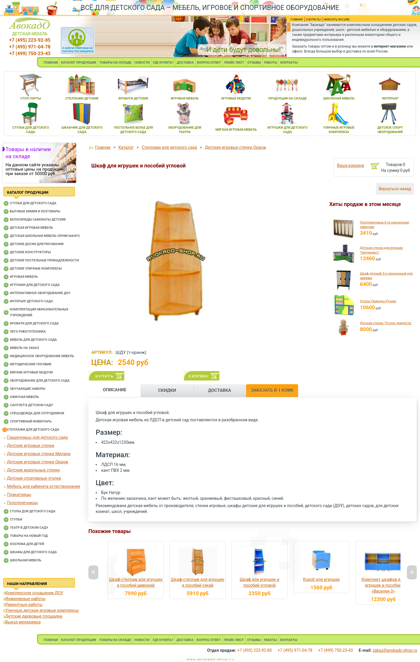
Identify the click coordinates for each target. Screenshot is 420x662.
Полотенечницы (22, 502)
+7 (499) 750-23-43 (29, 53)
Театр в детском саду (29, 528)
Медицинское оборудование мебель (42, 356)
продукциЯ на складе (287, 98)
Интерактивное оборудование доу (40, 293)
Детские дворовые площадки (33, 616)
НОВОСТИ (142, 62)
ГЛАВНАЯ (50, 62)
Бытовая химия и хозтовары (35, 211)
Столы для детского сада (32, 511)
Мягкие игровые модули (31, 372)
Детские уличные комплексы (36, 268)
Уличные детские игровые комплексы (42, 610)
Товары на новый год (29, 536)
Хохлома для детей (27, 544)
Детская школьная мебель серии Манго (45, 236)
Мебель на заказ (24, 348)
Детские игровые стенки (30, 445)
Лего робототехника (28, 331)
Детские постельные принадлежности (44, 260)
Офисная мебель (24, 397)
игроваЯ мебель (185, 98)
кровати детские (133, 98)
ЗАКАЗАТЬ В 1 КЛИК (272, 390)
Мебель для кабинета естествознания (43, 486)
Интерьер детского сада (31, 301)
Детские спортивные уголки (34, 478)
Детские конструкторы (30, 252)
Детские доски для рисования (37, 244)
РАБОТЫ (270, 62)
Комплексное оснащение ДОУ (34, 593)
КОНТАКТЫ (289, 62)
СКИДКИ (167, 390)
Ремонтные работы (24, 604)
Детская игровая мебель (31, 228)
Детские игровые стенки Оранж (37, 462)
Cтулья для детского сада (33, 203)
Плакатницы (19, 494)
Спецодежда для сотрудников (37, 413)
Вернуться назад (395, 188)
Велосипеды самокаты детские (38, 219)
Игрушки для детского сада (35, 285)
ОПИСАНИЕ (115, 389)
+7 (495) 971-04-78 (29, 47)
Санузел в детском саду (31, 405)
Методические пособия (30, 364)
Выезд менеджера (23, 622)
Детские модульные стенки (33, 470)
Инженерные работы (25, 598)
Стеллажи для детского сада (33, 430)
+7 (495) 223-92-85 (29, 40)
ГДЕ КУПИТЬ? (163, 62)
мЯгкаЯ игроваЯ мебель (236, 130)
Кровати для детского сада (34, 323)
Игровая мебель (24, 277)
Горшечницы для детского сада (37, 437)
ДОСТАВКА (185, 62)
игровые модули (236, 98)
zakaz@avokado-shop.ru (395, 650)
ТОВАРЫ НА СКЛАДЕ (115, 62)
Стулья (16, 519)
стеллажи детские (82, 98)
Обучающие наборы (27, 389)
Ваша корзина (350, 165)
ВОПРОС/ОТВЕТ (209, 62)
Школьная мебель (25, 560)
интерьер (390, 98)
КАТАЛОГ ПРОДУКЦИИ (78, 62)
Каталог (126, 147)
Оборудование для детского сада (40, 380)
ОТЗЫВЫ (254, 62)
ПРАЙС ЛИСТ (234, 62)
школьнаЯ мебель (339, 98)
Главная (102, 147)
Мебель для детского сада (33, 340)
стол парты (30, 98)
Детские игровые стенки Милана (38, 453)
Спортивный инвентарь (31, 421)
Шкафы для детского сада (33, 552)
